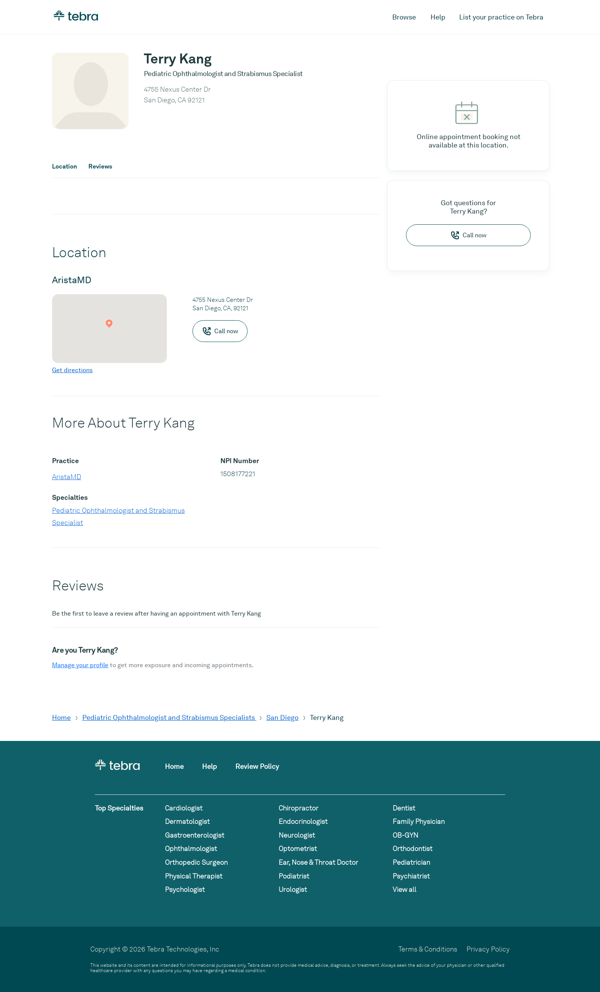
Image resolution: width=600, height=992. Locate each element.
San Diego (282, 717)
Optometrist (298, 848)
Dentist (404, 808)
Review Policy (257, 766)
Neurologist (297, 835)
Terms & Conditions (427, 949)
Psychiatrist (411, 876)
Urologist (293, 889)
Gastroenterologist (194, 835)
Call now (468, 235)
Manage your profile (80, 665)
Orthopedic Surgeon (196, 862)
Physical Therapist (193, 876)
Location (64, 167)
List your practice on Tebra (501, 17)
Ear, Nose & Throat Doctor (318, 862)
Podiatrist (294, 876)
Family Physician (419, 821)
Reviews (100, 167)
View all (404, 889)
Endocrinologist (303, 821)
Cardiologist (183, 808)
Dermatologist (187, 821)
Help (437, 17)
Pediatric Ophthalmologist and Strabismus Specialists (169, 717)
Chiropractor (298, 808)
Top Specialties (119, 808)
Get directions (72, 370)
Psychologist (185, 889)
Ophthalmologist (191, 848)
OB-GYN (405, 835)
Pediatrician (411, 862)
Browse (404, 17)
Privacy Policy (488, 949)
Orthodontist (412, 848)
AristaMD (66, 477)
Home (61, 717)
